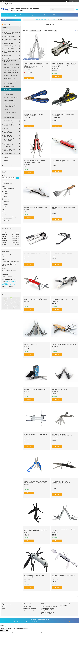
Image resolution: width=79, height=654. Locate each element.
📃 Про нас (5, 157)
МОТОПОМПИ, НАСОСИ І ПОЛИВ (10, 52)
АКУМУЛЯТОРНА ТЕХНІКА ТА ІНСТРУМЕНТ (11, 33)
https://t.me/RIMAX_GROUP (9, 284)
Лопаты (61, 607)
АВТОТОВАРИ (7, 55)
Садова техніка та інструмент (30, 609)
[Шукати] (72, 9)
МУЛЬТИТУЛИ (7, 89)
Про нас (22, 15)
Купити (29, 78)
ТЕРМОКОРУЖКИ (9, 94)
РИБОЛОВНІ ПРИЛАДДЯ (10, 70)
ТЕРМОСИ (7, 92)
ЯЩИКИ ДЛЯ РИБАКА (10, 112)
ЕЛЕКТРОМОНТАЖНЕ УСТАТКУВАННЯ (9, 150)
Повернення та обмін (49, 15)
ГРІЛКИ (6, 109)
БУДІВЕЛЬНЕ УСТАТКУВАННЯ (8, 132)
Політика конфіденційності (69, 621)
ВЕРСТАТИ (6, 128)
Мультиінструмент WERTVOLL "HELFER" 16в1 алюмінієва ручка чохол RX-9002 (36, 529)
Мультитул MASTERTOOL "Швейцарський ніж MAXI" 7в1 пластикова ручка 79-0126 (61, 482)
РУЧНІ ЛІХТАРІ (8, 83)
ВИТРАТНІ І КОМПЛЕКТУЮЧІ (8, 143)
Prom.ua (47, 619)
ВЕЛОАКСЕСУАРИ (9, 115)
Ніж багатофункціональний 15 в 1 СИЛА (64, 344)
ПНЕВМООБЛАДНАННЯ (10, 46)
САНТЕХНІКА (7, 147)
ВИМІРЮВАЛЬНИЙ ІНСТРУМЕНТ (9, 139)
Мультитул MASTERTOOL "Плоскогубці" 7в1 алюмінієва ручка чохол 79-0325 (35, 481)
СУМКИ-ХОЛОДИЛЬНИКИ (11, 72)
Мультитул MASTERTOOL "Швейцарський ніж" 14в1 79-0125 (62, 435)
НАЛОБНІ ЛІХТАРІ (9, 86)
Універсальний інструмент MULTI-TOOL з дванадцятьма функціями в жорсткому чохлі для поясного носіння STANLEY (36, 65)
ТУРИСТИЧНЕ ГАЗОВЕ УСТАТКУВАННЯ (10, 106)
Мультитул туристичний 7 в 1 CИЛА (63, 299)
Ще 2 (5, 206)
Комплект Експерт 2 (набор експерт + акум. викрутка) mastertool (47, 609)
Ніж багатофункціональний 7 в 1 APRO (35, 389)
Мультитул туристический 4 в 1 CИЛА (35, 254)
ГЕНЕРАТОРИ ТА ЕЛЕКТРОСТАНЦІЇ (8, 121)
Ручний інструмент (27, 606)
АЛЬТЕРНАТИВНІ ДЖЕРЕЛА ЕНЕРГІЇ (9, 125)
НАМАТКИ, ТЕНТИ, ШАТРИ (11, 97)
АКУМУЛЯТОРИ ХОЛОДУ (10, 75)
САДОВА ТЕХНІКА (8, 43)
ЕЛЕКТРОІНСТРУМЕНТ (10, 36)
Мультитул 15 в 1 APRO (30, 344)
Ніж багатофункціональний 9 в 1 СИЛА (35, 207)
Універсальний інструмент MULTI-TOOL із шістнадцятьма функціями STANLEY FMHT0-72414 (64, 65)
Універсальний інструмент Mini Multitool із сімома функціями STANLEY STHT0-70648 (34, 114)
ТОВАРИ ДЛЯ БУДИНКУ (10, 153)
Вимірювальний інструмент (29, 608)
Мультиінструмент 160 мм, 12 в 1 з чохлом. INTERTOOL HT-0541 (34, 161)
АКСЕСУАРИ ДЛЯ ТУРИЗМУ (11, 64)
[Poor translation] (5, 630)
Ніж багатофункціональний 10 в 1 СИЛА (36, 299)
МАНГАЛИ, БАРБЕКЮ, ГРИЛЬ (12, 67)
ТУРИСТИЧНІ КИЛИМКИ (10, 103)
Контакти (28, 15)
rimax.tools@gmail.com (11, 281)
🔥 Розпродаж (6, 24)
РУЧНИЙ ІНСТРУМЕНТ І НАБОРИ (10, 40)
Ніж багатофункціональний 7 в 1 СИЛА (64, 161)
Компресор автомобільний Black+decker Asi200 (47, 613)
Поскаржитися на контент (56, 621)
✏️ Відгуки (5, 160)
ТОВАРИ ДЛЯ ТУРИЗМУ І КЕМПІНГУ (46, 20)
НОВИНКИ (6, 30)
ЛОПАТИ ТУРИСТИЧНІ (10, 117)
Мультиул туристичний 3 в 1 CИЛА (62, 254)
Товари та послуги (12, 15)
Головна (4, 15)
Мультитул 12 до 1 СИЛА (59, 389)
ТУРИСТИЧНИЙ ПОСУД (10, 81)
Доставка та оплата (37, 15)
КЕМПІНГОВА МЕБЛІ (9, 78)
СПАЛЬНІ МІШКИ (8, 100)
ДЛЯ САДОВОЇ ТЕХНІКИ (10, 58)
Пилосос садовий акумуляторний (49, 606)
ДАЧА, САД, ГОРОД (9, 48)
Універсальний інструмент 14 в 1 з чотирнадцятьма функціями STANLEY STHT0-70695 (64, 114)
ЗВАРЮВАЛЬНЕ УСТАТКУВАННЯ (8, 136)
